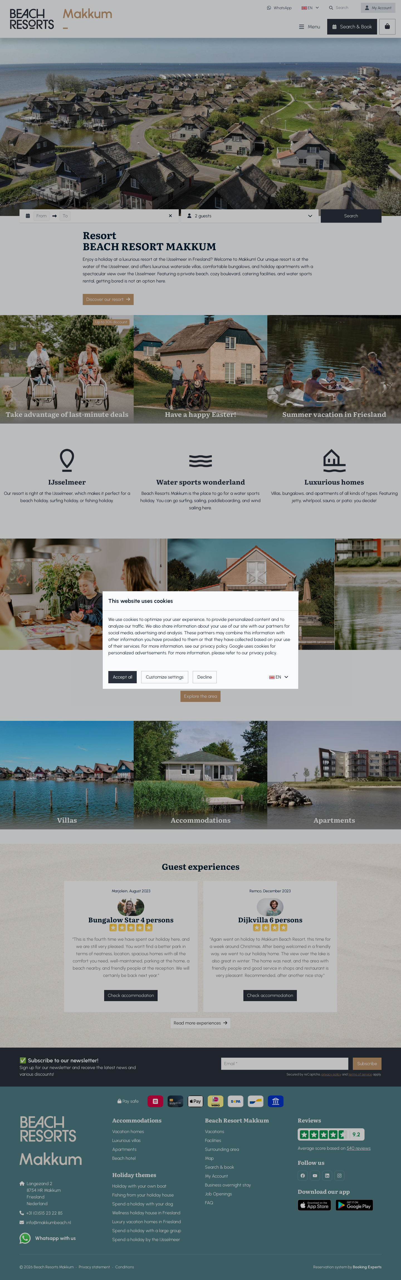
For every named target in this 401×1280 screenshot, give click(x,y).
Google (236, 646)
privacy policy (213, 646)
